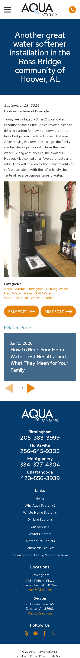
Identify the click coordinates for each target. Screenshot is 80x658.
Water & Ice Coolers (40, 541)
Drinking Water (57, 289)
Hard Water (13, 293)
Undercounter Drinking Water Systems (40, 555)
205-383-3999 (40, 438)
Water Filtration (16, 298)
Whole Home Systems (40, 512)
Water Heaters (40, 534)
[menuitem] (21, 656)
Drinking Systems (40, 519)
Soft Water (43, 293)
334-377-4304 (40, 464)
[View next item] (31, 388)
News (28, 293)
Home (40, 498)
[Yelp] (26, 633)
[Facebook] (44, 633)
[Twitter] (53, 633)
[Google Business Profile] (35, 633)
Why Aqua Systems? (40, 505)
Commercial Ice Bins (40, 548)
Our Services (40, 527)
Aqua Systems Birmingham (24, 289)
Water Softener (42, 298)
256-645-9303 (40, 451)
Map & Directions (39, 590)
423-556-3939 (40, 478)
